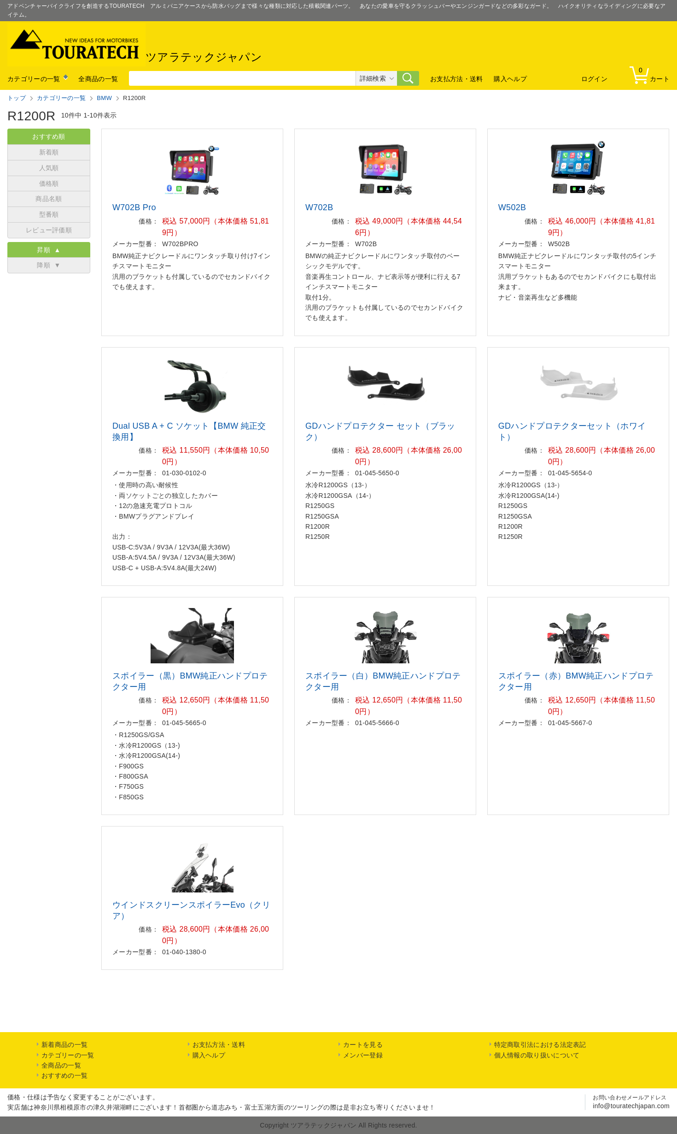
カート (652, 74)
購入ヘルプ (510, 79)
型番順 (49, 214)
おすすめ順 (48, 136)
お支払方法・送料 (456, 79)
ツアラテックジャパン (134, 44)
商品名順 (48, 198)
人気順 (49, 167)
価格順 (49, 183)
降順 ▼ (48, 265)
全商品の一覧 (98, 79)
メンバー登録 (363, 1055)
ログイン (594, 79)
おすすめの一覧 (64, 1075)
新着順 (49, 152)
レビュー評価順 (49, 230)
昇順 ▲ (48, 250)
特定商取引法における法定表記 (540, 1044)
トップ (16, 97)
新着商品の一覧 (64, 1044)
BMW (104, 97)
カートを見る (363, 1044)
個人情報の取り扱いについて (537, 1055)
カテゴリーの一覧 (33, 79)
